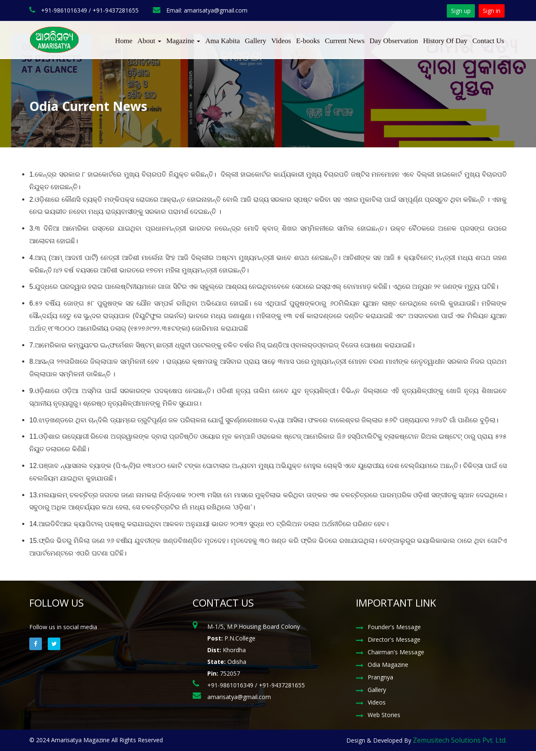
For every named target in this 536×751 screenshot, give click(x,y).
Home (124, 41)
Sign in (491, 11)
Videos (281, 41)
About (149, 41)
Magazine (183, 41)
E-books (308, 41)
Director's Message (394, 639)
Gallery (255, 41)
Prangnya (380, 677)
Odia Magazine (388, 665)
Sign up (461, 11)
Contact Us (488, 41)
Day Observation (394, 41)
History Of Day (445, 41)
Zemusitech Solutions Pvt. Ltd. (460, 740)
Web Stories (384, 715)
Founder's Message (394, 627)
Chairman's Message (396, 652)
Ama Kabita (222, 41)
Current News (345, 41)
